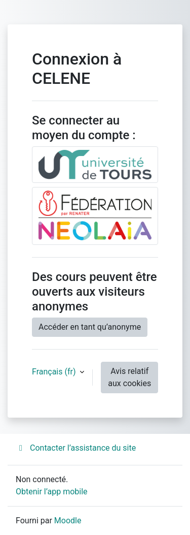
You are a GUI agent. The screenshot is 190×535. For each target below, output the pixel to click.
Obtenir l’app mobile (52, 491)
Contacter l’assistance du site (76, 448)
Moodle (68, 520)
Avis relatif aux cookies (129, 377)
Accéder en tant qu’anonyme (90, 327)
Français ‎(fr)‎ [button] (55, 371)
